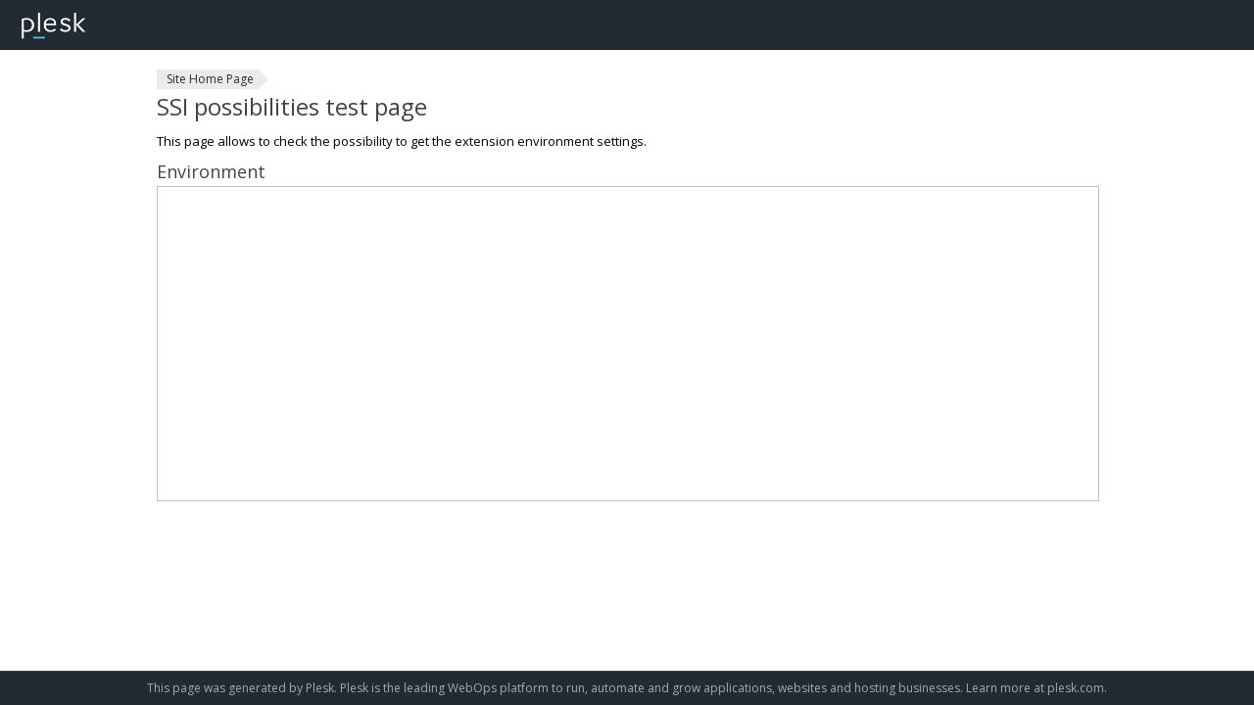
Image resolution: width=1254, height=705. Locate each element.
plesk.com (1075, 688)
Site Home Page (210, 78)
